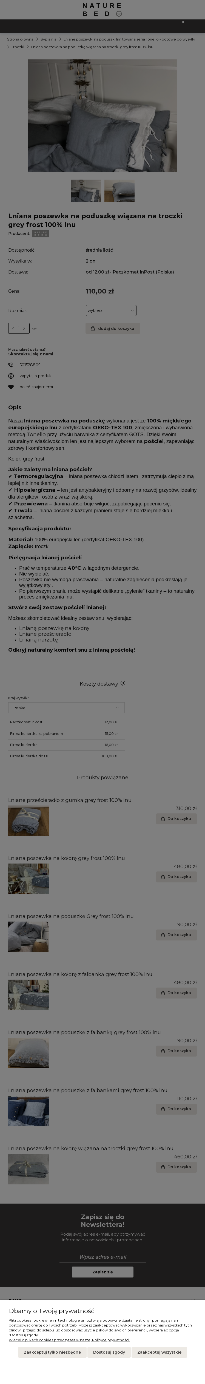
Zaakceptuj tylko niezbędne (52, 1352)
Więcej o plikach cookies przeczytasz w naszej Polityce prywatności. (69, 1340)
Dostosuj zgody (109, 1352)
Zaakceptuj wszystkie (159, 1352)
